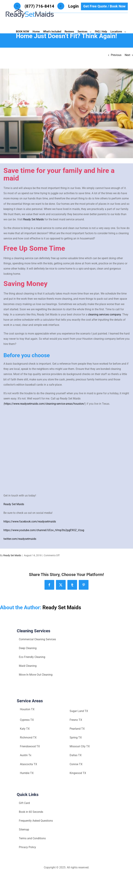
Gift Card (24, 803)
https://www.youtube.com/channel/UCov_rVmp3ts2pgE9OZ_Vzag (43, 530)
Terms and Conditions (32, 838)
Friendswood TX (30, 746)
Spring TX (76, 737)
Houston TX (27, 709)
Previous (116, 55)
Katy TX (25, 728)
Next (127, 55)
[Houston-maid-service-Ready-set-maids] (66, 113)
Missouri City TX (80, 746)
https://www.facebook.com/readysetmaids (29, 521)
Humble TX (27, 773)
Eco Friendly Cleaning (32, 657)
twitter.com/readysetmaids (19, 538)
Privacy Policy (27, 847)
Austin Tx (25, 755)
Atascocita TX (28, 764)
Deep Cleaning (28, 648)
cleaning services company (104, 314)
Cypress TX (27, 719)
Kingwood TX (78, 773)
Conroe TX (76, 764)
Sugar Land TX (79, 711)
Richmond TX (28, 737)
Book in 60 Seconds (31, 811)
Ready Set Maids (33, 219)
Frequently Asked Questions (36, 820)
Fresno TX (76, 719)
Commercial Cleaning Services (37, 639)
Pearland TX (77, 728)
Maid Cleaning (28, 665)
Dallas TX (76, 755)
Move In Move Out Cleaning (35, 674)
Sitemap (24, 829)
